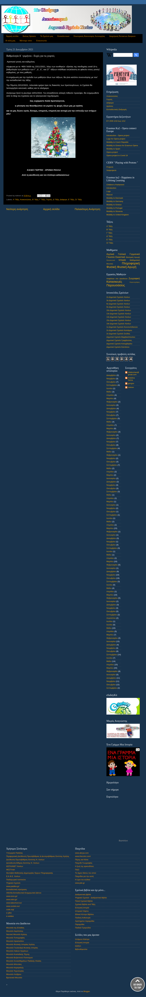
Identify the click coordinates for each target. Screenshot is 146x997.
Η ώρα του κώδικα (82, 880)
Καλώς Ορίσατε (29, 36)
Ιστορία (122, 260)
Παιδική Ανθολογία (82, 918)
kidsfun (78, 946)
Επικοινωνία (41, 40)
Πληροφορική (131, 263)
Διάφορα (63, 199)
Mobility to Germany (114, 201)
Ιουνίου (109, 388)
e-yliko (9, 913)
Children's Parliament (115, 185)
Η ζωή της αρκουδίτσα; (84, 866)
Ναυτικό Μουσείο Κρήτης (16, 934)
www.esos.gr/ (11, 896)
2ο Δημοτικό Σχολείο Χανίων (118, 297)
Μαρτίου (109, 398)
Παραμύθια (79, 924)
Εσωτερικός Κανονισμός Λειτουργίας (89, 36)
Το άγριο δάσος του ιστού (85, 873)
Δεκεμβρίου (111, 375)
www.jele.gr (80, 883)
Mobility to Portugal (114, 208)
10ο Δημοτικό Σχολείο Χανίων (118, 310)
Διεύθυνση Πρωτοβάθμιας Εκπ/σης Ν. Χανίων (25, 860)
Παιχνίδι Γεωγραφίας (83, 863)
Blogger (86, 991)
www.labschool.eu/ (14, 903)
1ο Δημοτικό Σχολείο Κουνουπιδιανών (122, 327)
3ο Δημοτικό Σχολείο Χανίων (118, 300)
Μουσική (109, 264)
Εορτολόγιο (123, 840)
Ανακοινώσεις (25, 199)
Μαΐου (109, 392)
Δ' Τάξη (56, 199)
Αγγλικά (110, 254)
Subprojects (111, 170)
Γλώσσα (110, 257)
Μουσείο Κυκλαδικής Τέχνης (18, 954)
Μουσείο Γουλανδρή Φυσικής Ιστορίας (22, 948)
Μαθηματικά (135, 260)
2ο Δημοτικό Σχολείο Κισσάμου (119, 330)
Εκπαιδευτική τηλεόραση (16, 889)
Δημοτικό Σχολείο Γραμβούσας (119, 340)
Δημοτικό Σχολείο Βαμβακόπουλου (120, 337)
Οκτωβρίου (111, 382)
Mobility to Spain (113, 149)
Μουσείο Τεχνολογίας (15, 971)
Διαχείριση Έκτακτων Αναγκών (122, 36)
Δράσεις (109, 106)
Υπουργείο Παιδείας (14, 853)
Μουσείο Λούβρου (13, 974)
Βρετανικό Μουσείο (14, 978)
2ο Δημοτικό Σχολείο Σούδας (118, 334)
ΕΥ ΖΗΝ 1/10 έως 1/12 (115, 121)
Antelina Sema (131, 379)
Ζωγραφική (134, 278)
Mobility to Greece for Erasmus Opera (122, 145)
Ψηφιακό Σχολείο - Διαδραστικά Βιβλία (91, 898)
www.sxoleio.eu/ (13, 906)
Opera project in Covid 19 (117, 155)
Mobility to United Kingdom (117, 215)
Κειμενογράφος (135, 282)
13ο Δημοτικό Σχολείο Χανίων (118, 314)
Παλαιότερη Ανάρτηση (87, 209)
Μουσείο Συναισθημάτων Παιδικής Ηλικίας (23, 961)
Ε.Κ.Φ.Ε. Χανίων (13, 876)
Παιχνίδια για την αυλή (84, 876)
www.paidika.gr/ (12, 886)
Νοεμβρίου (110, 379)
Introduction (111, 188)
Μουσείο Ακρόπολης (14, 931)
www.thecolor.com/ (83, 856)
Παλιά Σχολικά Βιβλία (84, 901)
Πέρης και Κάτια (81, 860)
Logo (108, 191)
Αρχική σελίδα (12, 36)
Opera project (112, 152)
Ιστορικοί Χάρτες (82, 911)
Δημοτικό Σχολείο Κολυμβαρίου (119, 344)
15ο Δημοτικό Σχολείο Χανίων (118, 320)
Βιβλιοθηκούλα (81, 949)
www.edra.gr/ (11, 899)
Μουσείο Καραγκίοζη (14, 968)
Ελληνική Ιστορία (82, 908)
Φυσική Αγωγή (126, 267)
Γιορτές (49, 199)
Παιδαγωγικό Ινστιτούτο (16, 880)
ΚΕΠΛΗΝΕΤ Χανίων (14, 866)
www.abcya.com (82, 853)
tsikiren (131, 387)
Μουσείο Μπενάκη (14, 964)
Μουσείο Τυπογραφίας (15, 938)
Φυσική (111, 267)
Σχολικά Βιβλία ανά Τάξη (85, 904)
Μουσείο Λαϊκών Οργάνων (17, 951)
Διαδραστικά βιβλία (83, 894)
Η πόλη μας (10, 40)
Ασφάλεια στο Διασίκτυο (117, 279)
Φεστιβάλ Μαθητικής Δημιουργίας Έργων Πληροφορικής (29, 873)
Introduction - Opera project (117, 135)
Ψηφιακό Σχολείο (13, 883)
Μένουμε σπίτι (26, 40)
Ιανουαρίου (111, 405)
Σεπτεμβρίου (111, 385)
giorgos (131, 383)
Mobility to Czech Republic (117, 142)
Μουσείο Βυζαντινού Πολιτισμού (19, 958)
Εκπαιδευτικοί (63, 36)
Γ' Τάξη (42, 199)
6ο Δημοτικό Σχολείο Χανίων (118, 304)
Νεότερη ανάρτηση (17, 209)
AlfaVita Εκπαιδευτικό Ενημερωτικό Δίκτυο (23, 893)
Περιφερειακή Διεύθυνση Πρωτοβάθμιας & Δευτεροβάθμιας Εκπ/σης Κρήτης (37, 856)
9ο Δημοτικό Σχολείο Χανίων (118, 307)
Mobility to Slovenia (114, 211)
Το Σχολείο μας (46, 36)
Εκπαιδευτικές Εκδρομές (116, 109)
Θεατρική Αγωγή (133, 257)
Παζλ (77, 870)
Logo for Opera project (115, 139)
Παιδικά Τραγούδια (83, 928)
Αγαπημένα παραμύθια (84, 921)
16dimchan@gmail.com (133, 373)
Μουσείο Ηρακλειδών (15, 941)
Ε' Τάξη (71, 199)
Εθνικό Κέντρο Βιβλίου (84, 914)
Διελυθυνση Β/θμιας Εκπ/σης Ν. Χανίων (22, 863)
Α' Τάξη (16, 199)
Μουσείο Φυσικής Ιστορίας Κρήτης (20, 944)
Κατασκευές (114, 281)
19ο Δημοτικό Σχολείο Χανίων (118, 324)
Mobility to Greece (114, 205)
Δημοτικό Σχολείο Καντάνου (117, 347)
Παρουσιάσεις (115, 285)
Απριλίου (110, 395)
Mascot (109, 195)
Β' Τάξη (35, 199)
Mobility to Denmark (114, 198)
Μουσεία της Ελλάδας (15, 928)
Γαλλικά (122, 254)
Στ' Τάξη (78, 199)
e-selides (10, 916)
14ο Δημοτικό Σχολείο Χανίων (118, 317)
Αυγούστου (111, 618)
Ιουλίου (109, 621)
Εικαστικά (120, 257)
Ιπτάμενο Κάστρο (82, 939)
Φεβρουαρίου (112, 402)
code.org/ (10, 909)
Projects (109, 167)
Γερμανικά (135, 254)
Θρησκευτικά (110, 260)
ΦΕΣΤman (10, 870)
